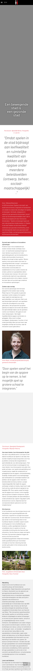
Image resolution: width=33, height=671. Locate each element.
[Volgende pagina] (28, 664)
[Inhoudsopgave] (1, 2)
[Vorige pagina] (25, 664)
